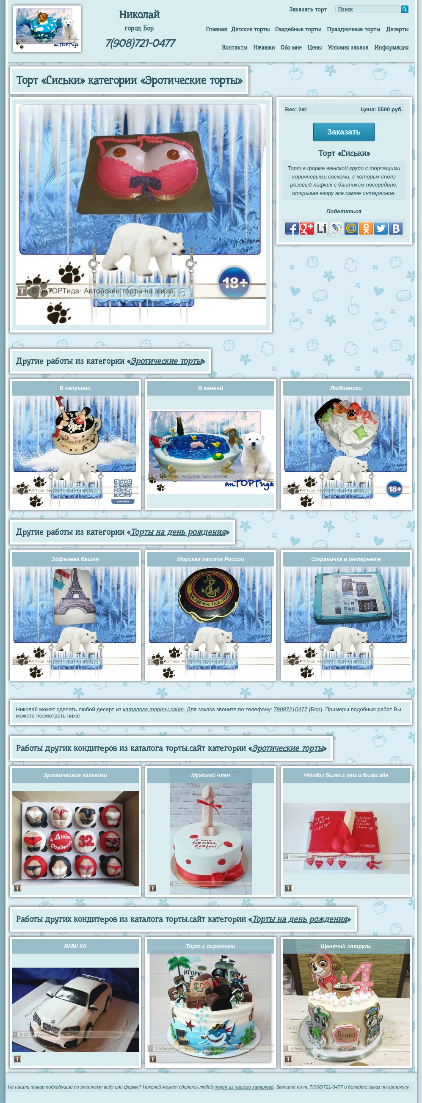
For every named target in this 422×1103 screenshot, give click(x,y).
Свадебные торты (298, 29)
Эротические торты (165, 361)
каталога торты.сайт (153, 709)
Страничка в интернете (346, 559)
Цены (314, 47)
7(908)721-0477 (139, 43)
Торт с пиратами (210, 946)
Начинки (264, 47)
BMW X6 (75, 946)
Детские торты (250, 29)
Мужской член (210, 775)
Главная (216, 29)
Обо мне (291, 47)
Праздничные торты (353, 29)
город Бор (139, 28)
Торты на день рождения (178, 532)
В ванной (210, 388)
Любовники (345, 388)
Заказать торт (308, 9)
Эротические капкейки (75, 775)
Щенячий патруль (345, 946)
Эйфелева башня (75, 559)
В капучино (75, 388)
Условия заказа (348, 47)
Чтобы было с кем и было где (346, 775)
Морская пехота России (210, 559)
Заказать (344, 132)
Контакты (234, 47)
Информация (391, 47)
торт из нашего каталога (244, 1086)
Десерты (397, 29)
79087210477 (290, 709)
